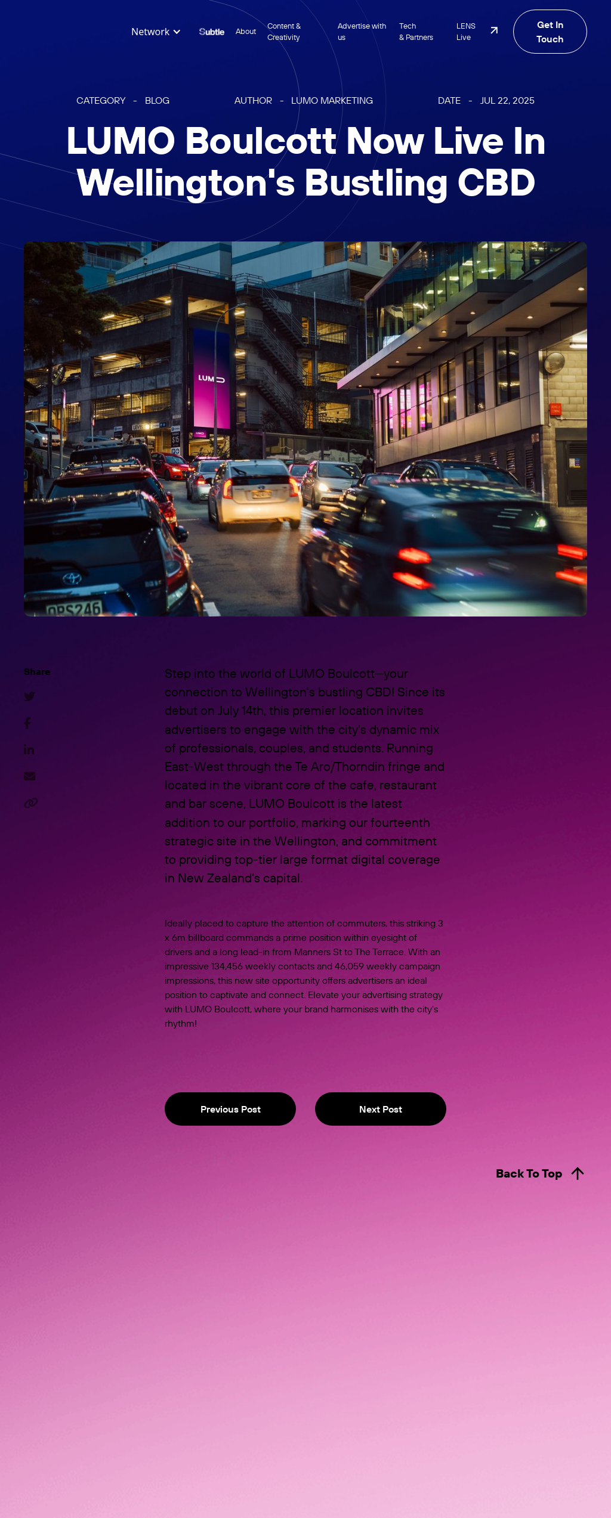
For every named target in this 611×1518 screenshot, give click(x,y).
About (246, 31)
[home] (71, 31)
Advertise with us (362, 31)
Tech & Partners (416, 31)
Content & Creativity (284, 31)
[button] (156, 32)
